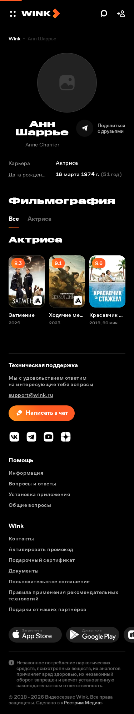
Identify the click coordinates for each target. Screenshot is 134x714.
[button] (14, 13)
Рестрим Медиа (82, 702)
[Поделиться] (100, 128)
